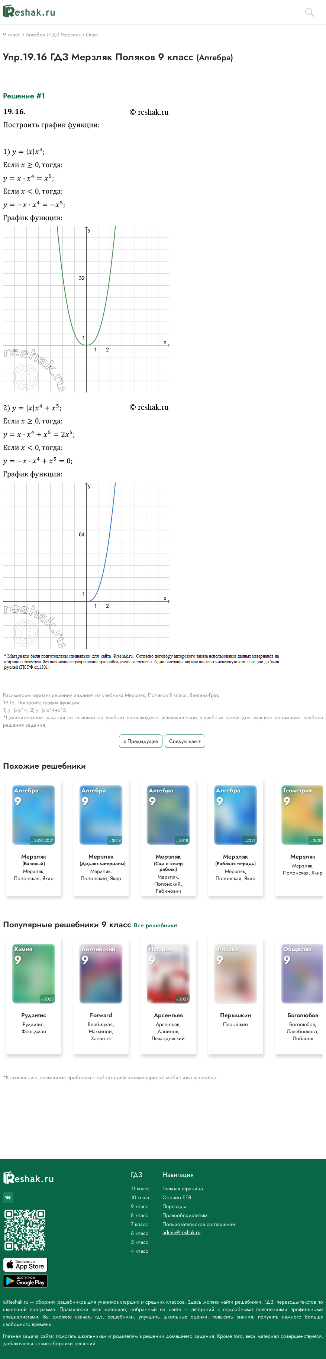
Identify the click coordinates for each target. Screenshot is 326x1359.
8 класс (139, 1215)
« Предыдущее (140, 741)
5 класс (139, 1242)
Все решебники (155, 925)
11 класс (140, 1188)
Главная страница (182, 1188)
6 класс (139, 1233)
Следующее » (185, 741)
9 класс (139, 1206)
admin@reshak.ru (181, 1232)
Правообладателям (184, 1215)
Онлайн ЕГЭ (176, 1197)
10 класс (141, 1197)
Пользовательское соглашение (198, 1224)
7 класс (139, 1224)
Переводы (174, 1206)
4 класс (139, 1251)
